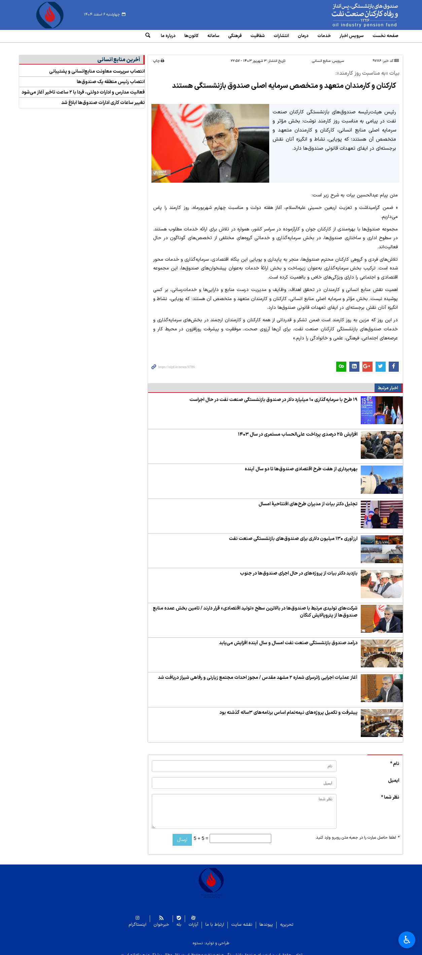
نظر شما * (390, 792)
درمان (303, 36)
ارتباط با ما (214, 919)
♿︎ (407, 940)
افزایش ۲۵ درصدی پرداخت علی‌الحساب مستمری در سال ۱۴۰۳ (297, 429)
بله (178, 919)
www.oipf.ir (349, 15)
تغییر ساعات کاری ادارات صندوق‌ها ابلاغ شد (103, 97)
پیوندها (266, 919)
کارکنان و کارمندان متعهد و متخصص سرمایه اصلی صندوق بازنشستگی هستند (282, 80)
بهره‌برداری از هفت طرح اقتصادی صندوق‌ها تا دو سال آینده (301, 464)
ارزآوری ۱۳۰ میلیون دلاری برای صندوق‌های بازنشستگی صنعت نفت (293, 533)
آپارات (193, 919)
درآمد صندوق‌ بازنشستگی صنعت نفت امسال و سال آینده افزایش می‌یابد (288, 637)
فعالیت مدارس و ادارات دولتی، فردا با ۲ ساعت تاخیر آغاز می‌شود (83, 87)
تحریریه (286, 919)
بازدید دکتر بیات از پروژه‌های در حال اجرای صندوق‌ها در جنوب (298, 568)
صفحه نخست (385, 36)
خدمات (324, 36)
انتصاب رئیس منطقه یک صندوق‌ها (111, 76)
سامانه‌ (213, 36)
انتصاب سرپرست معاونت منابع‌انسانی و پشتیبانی (97, 66)
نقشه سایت (241, 919)
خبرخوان (161, 919)
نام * (394, 758)
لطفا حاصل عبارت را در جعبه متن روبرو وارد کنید (357, 832)
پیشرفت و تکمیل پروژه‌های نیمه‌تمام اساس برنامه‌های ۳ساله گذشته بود (288, 707)
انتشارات (281, 36)
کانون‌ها (191, 36)
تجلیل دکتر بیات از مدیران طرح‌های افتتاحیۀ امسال (307, 498)
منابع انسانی (321, 56)
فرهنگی (235, 36)
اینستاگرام (137, 919)
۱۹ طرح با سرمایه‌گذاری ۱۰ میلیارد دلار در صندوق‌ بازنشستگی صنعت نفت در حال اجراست (273, 394)
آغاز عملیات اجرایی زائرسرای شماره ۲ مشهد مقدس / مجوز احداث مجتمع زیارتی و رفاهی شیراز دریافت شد (257, 672)
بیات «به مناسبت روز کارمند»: (367, 69)
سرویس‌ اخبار (352, 36)
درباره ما (168, 36)
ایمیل (393, 775)
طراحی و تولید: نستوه (211, 938)
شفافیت (257, 36)
